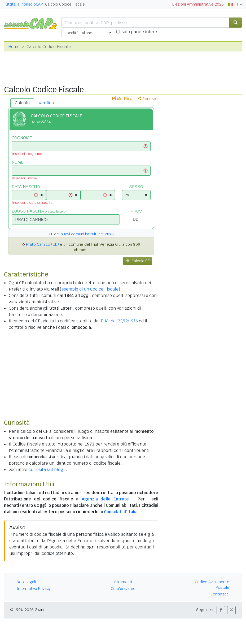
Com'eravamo (123, 588)
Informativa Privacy (34, 588)
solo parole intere (139, 31)
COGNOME (22, 138)
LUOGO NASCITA (38, 211)
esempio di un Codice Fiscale (90, 289)
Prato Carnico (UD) (42, 244)
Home (14, 46)
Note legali (26, 582)
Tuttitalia (11, 4)
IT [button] (233, 4)
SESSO (136, 186)
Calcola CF (138, 260)
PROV (136, 211)
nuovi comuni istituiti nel (87, 234)
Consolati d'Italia (121, 511)
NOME (17, 162)
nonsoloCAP (32, 4)
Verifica (46, 103)
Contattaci (219, 594)
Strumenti (123, 582)
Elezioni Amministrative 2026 (198, 4)
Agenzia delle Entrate (105, 499)
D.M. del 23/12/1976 (119, 321)
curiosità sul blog (45, 469)
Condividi (148, 98)
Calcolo (22, 103)
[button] (221, 610)
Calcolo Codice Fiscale (65, 4)
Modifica (122, 98)
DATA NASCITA (26, 186)
